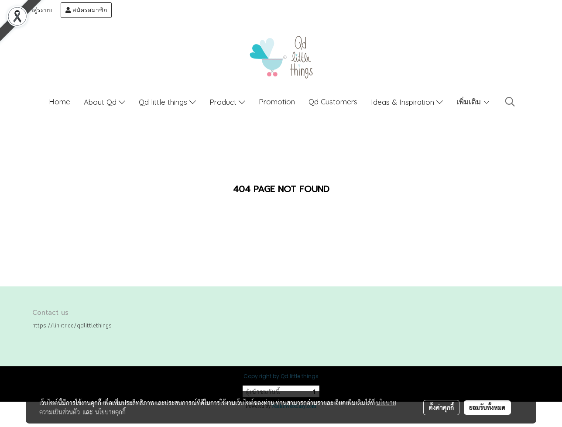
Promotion (277, 101)
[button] (510, 101)
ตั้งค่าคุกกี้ (441, 407)
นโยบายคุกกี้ (110, 412)
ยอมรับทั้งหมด (487, 407)
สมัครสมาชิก (86, 10)
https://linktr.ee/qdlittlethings (72, 325)
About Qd (104, 102)
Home (59, 101)
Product (227, 102)
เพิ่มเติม (473, 101)
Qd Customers (332, 101)
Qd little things (167, 102)
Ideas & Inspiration (407, 102)
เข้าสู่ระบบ (33, 10)
